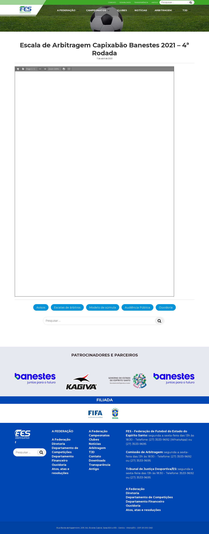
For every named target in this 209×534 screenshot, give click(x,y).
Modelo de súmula (102, 307)
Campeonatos (98, 10)
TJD (186, 10)
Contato (112, 2)
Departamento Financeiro (145, 501)
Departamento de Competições (149, 497)
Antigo (155, 2)
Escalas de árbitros (67, 307)
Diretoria (58, 443)
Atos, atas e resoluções (143, 510)
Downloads (125, 2)
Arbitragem (165, 10)
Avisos (40, 307)
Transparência (141, 2)
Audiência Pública (137, 307)
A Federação (68, 10)
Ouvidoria (166, 307)
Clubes (122, 10)
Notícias (141, 10)
